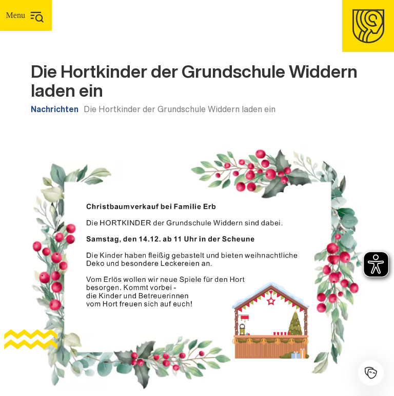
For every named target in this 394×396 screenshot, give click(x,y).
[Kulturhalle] (371, 373)
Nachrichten (54, 109)
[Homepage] (368, 26)
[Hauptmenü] (26, 15)
